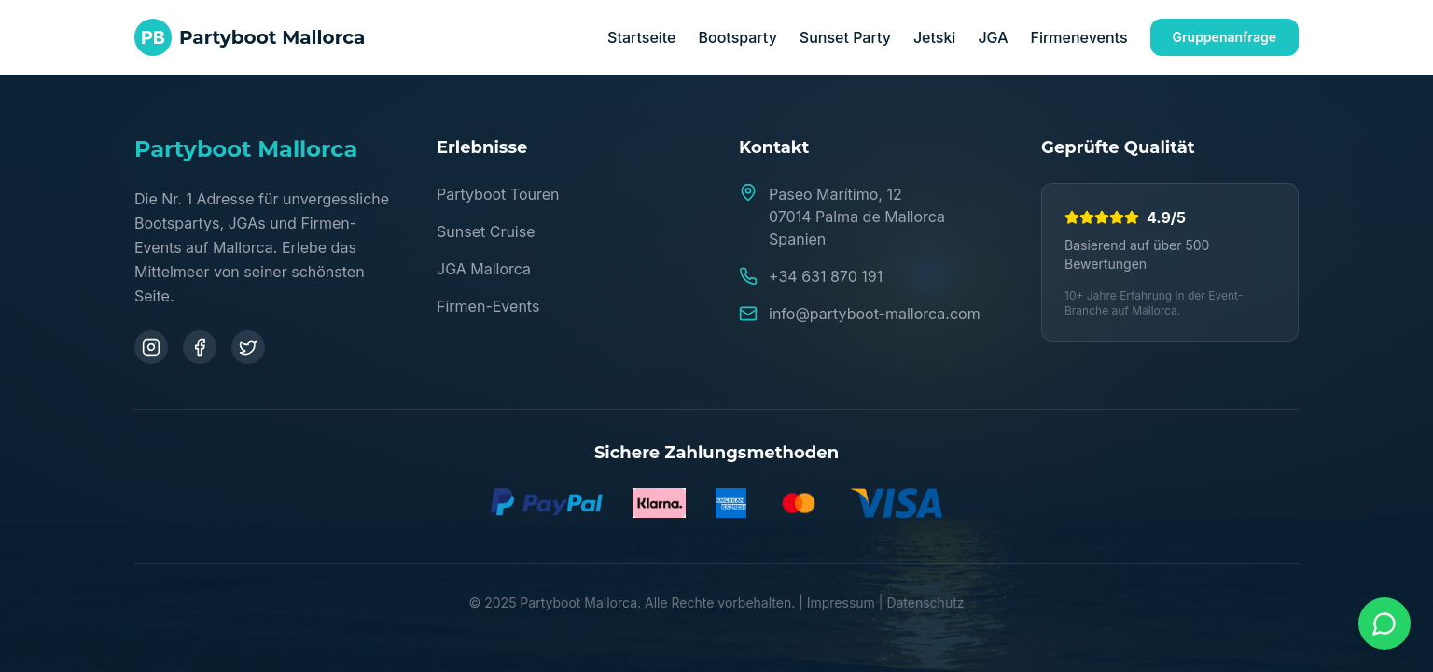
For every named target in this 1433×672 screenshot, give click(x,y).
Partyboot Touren (498, 194)
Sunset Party (845, 37)
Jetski (934, 37)
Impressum (841, 602)
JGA (993, 37)
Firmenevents (1078, 37)
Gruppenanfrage (1224, 37)
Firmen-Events (488, 306)
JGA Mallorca (484, 268)
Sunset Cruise (486, 231)
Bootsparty (738, 37)
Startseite (641, 37)
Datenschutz (925, 602)
